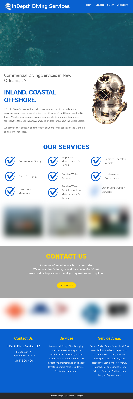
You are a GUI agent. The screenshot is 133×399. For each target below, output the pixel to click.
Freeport (121, 354)
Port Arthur (120, 362)
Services (100, 4)
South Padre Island (114, 346)
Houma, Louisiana (102, 366)
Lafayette (116, 366)
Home (89, 4)
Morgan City (104, 375)
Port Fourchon (119, 371)
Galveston (110, 358)
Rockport (117, 350)
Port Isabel (107, 350)
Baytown (121, 358)
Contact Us (122, 4)
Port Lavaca (109, 354)
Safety (110, 4)
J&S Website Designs (74, 395)
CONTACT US (66, 285)
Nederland (97, 362)
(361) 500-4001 (25, 360)
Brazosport (99, 358)
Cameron (106, 371)
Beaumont (109, 362)
